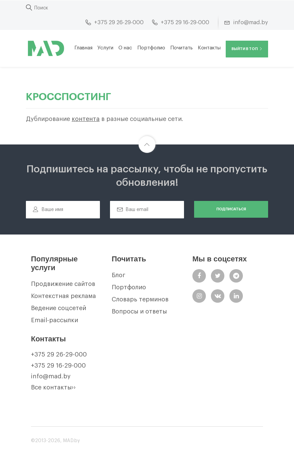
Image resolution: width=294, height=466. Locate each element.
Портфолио (151, 47)
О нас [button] (125, 47)
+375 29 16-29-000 (58, 366)
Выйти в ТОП (246, 49)
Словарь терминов (140, 299)
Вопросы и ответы (139, 311)
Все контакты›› (53, 387)
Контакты (209, 47)
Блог (118, 275)
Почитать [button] (181, 47)
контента (86, 119)
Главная (83, 47)
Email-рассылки (54, 320)
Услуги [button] (105, 47)
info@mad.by (51, 376)
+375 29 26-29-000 (59, 354)
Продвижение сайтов (63, 284)
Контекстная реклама (63, 296)
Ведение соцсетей (58, 308)
